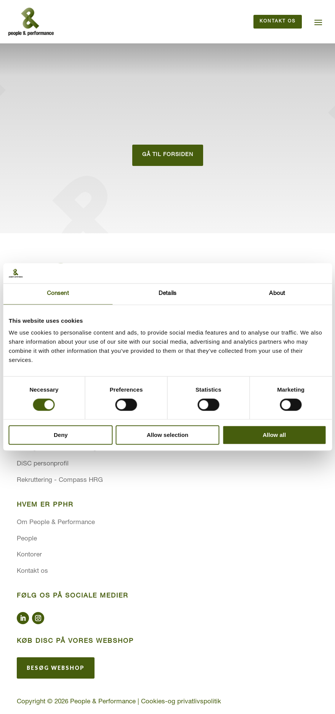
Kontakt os (278, 21)
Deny (61, 435)
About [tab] (277, 293)
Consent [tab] (58, 293)
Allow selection (167, 435)
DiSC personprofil (43, 464)
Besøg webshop (56, 668)
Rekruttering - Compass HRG (60, 480)
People (27, 539)
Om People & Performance (56, 523)
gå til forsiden (167, 155)
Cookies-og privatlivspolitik (181, 702)
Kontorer (29, 555)
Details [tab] (167, 293)
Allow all (274, 435)
